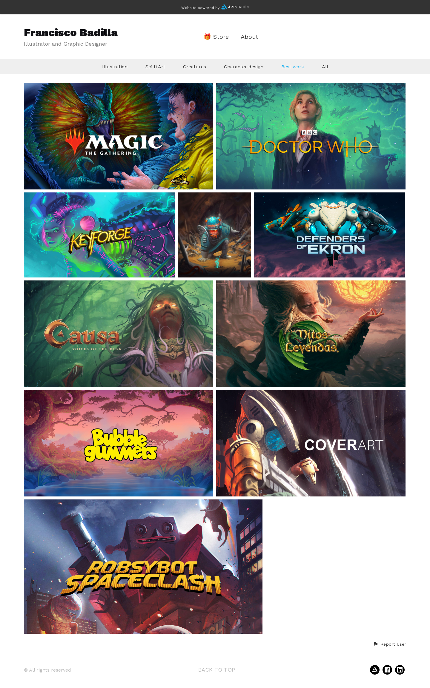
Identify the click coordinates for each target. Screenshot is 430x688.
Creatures (194, 67)
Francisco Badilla (71, 32)
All (325, 67)
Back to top (216, 670)
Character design (243, 67)
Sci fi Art (155, 67)
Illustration (115, 67)
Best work (292, 67)
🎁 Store (216, 36)
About (249, 36)
